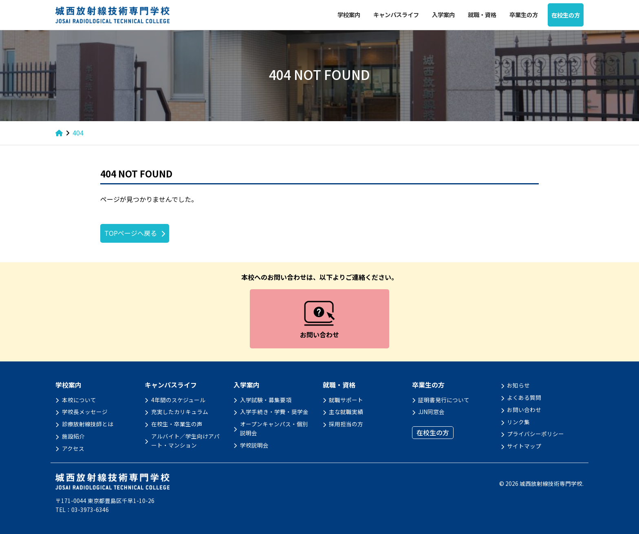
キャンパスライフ (396, 14)
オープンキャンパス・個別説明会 (274, 428)
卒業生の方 (523, 14)
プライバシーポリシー (535, 434)
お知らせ (518, 385)
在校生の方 (565, 15)
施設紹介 (73, 436)
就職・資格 (482, 14)
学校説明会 (254, 445)
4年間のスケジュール (178, 400)
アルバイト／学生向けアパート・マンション (185, 440)
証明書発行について (443, 400)
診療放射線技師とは (87, 424)
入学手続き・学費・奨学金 (274, 412)
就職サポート (346, 400)
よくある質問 (524, 397)
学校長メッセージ (85, 412)
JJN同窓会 (431, 412)
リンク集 (518, 422)
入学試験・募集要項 (265, 400)
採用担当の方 (346, 424)
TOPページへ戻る (130, 233)
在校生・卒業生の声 (177, 424)
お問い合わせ (524, 409)
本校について (79, 400)
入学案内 (443, 14)
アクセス (73, 448)
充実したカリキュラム (179, 412)
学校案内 (348, 14)
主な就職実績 (346, 412)
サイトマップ (524, 446)
